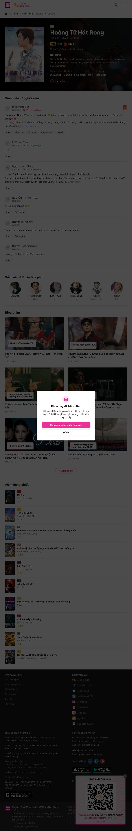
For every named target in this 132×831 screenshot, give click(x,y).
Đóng (66, 432)
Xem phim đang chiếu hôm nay (66, 425)
